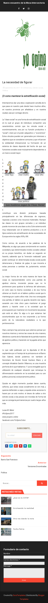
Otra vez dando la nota (23, 519)
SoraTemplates (19, 595)
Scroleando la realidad (23, 508)
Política (5, 90)
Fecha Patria (18, 529)
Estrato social (38, 88)
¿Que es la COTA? (21, 498)
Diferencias (27, 88)
